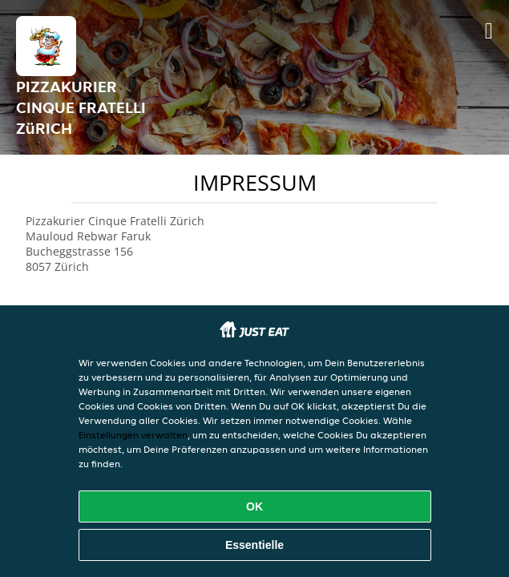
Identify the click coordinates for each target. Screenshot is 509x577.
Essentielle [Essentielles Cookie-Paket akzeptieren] (254, 545)
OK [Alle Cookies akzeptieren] (254, 506)
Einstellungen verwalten (133, 435)
